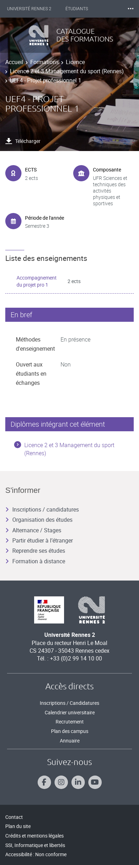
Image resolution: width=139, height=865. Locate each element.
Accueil (14, 62)
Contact (14, 817)
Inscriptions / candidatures (42, 509)
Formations (44, 62)
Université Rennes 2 (29, 8)
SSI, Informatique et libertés (35, 845)
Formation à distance (35, 561)
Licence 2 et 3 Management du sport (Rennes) (67, 71)
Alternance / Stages (33, 530)
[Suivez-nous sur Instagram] (61, 782)
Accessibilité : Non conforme (36, 854)
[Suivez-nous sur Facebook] (44, 782)
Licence (75, 62)
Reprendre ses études (35, 550)
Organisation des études (38, 520)
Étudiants (76, 8)
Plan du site (18, 826)
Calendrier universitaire (70, 712)
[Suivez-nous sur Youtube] (95, 782)
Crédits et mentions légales (34, 835)
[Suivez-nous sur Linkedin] (78, 782)
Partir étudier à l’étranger (39, 540)
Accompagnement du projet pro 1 (37, 281)
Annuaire (70, 740)
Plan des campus (69, 731)
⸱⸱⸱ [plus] (130, 8)
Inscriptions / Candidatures (69, 703)
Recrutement (70, 721)
